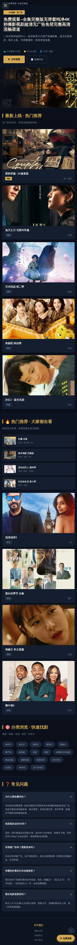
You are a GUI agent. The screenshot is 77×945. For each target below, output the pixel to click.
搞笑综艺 (41, 759)
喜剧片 (36, 744)
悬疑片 (63, 744)
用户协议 (39, 940)
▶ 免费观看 (66, 938)
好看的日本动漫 (63, 752)
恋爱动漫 (25, 759)
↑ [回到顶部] (71, 930)
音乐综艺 (56, 759)
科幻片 (22, 744)
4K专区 (22, 767)
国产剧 (8, 752)
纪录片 (8, 767)
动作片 (8, 744)
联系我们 (39, 935)
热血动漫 (9, 759)
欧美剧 (22, 752)
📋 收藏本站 (37, 59)
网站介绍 (39, 930)
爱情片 (49, 744)
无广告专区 (38, 767)
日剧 (35, 752)
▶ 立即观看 (14, 59)
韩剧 (46, 752)
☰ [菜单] (5, 5)
